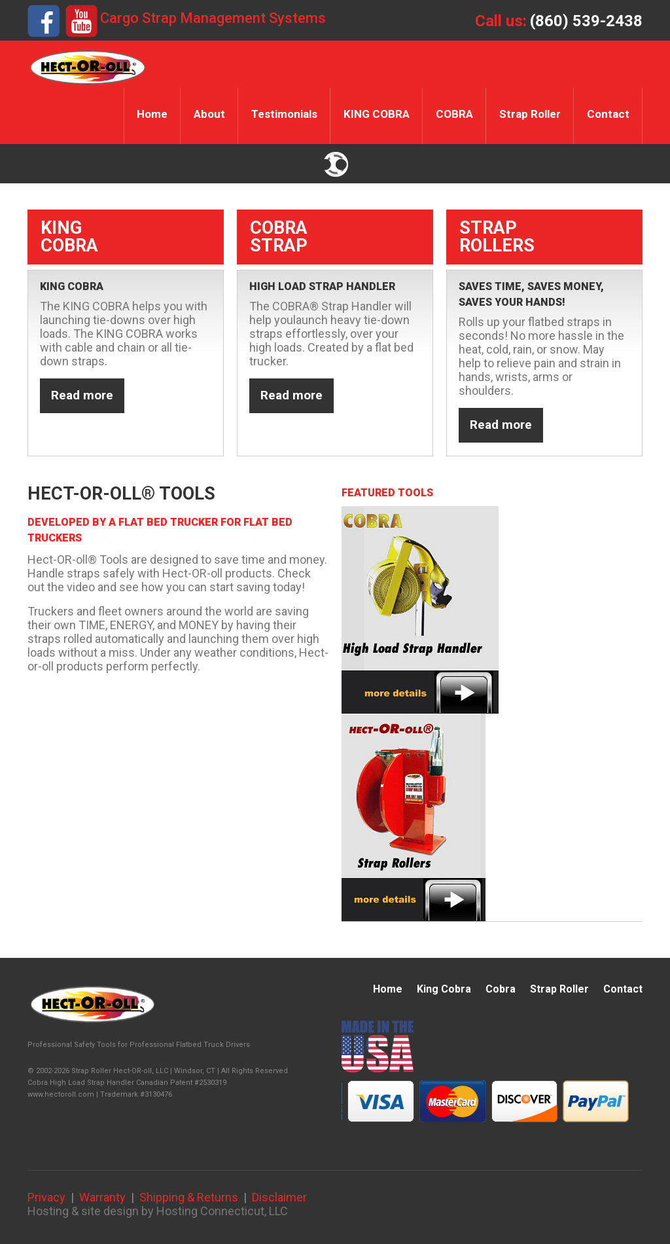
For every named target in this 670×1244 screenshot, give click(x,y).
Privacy (46, 1197)
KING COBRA (377, 113)
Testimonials (284, 113)
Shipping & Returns (188, 1197)
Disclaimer (279, 1197)
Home (152, 113)
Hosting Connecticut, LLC (222, 1211)
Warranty (102, 1197)
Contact (608, 113)
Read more (82, 395)
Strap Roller (530, 113)
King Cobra (444, 989)
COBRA (454, 113)
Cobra (500, 989)
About (209, 113)
